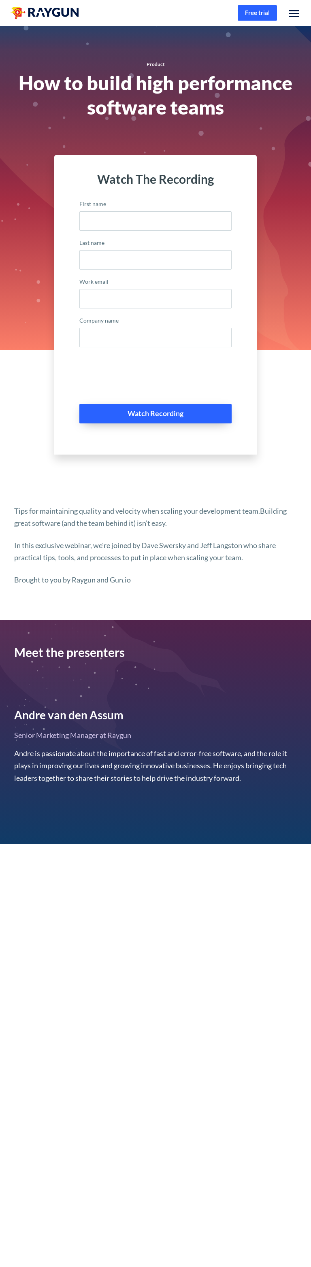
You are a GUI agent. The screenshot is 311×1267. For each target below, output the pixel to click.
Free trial (257, 12)
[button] (294, 13)
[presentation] (140, 378)
